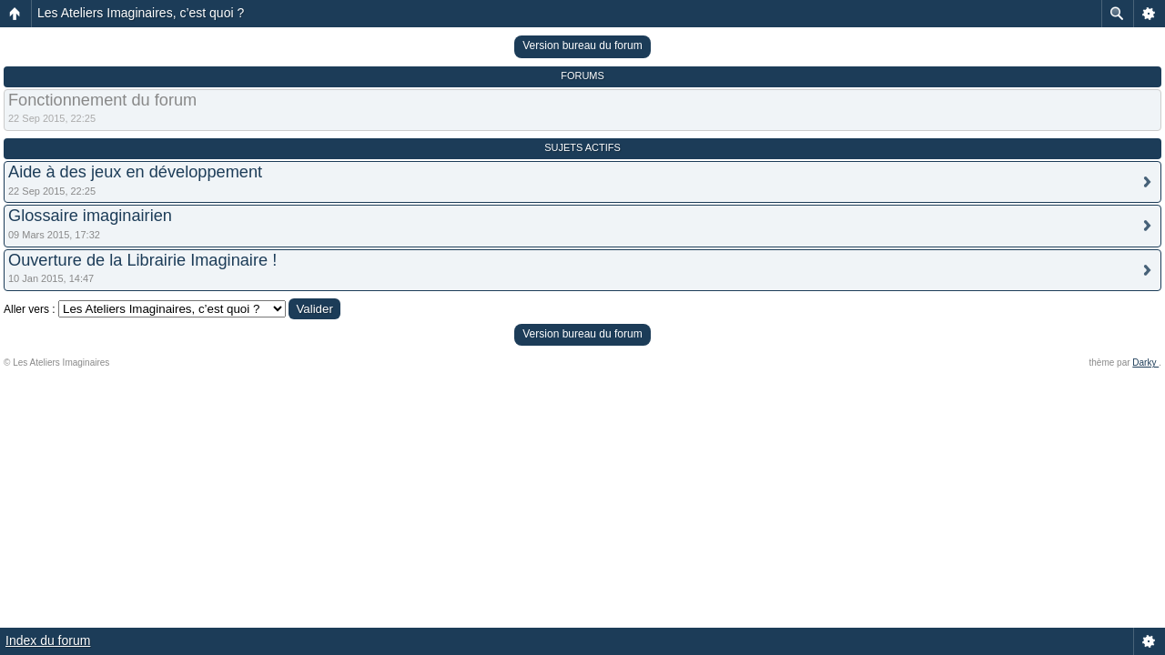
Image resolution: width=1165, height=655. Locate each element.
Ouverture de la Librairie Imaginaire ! (142, 260)
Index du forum (47, 640)
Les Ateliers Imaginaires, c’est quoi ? (140, 12)
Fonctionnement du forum (102, 100)
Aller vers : (30, 309)
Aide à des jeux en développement (135, 172)
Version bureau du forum (582, 45)
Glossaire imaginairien (90, 216)
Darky (1145, 363)
